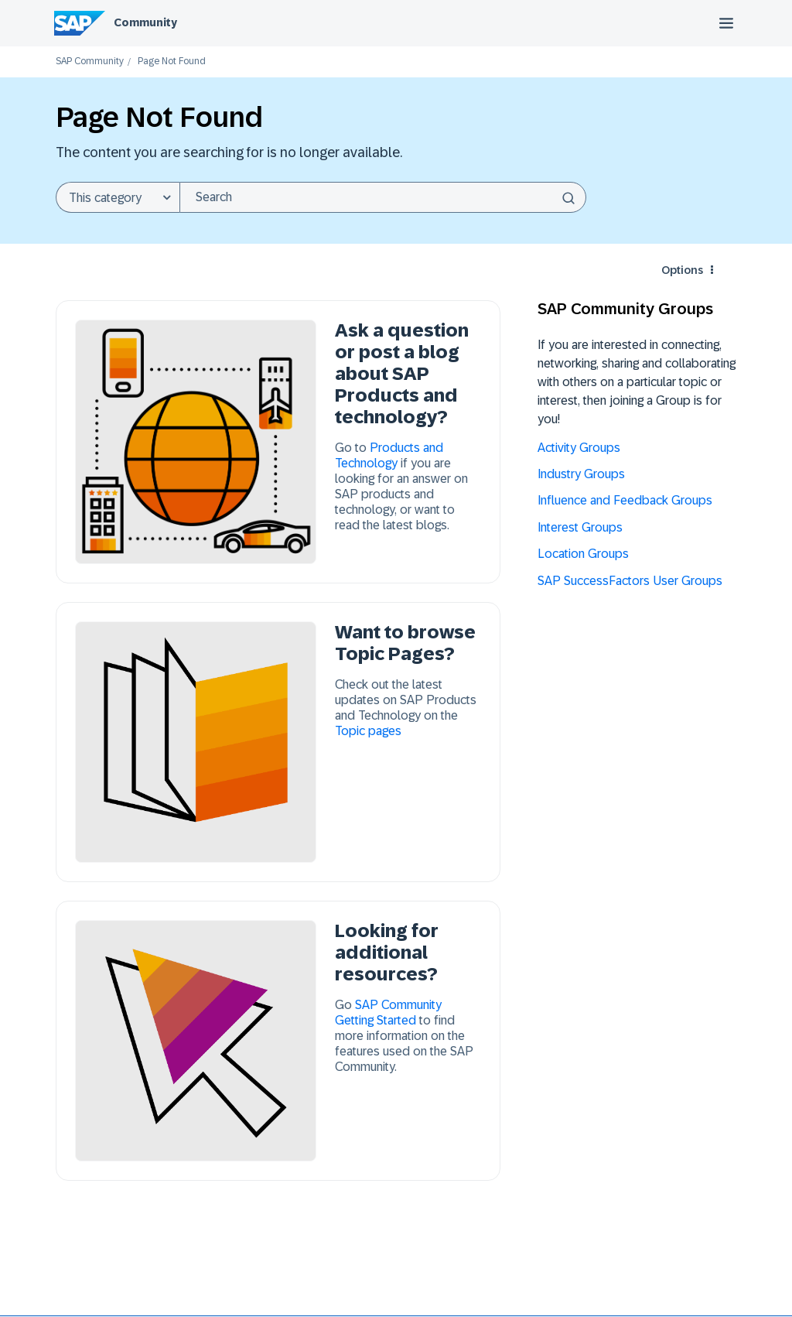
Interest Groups (580, 527)
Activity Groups (579, 447)
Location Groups (583, 553)
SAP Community (90, 61)
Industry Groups (581, 474)
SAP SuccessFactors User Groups (630, 580)
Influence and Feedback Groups (625, 500)
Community (145, 22)
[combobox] (382, 197)
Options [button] (682, 270)
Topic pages (368, 730)
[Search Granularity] (117, 197)
